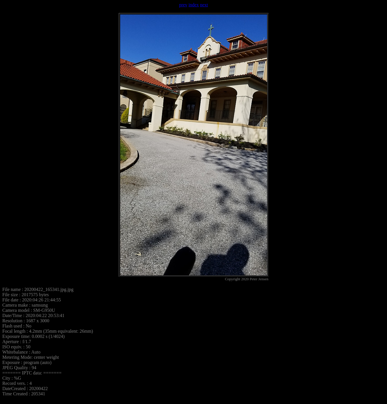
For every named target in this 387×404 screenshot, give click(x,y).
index (193, 4)
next (204, 4)
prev (183, 4)
